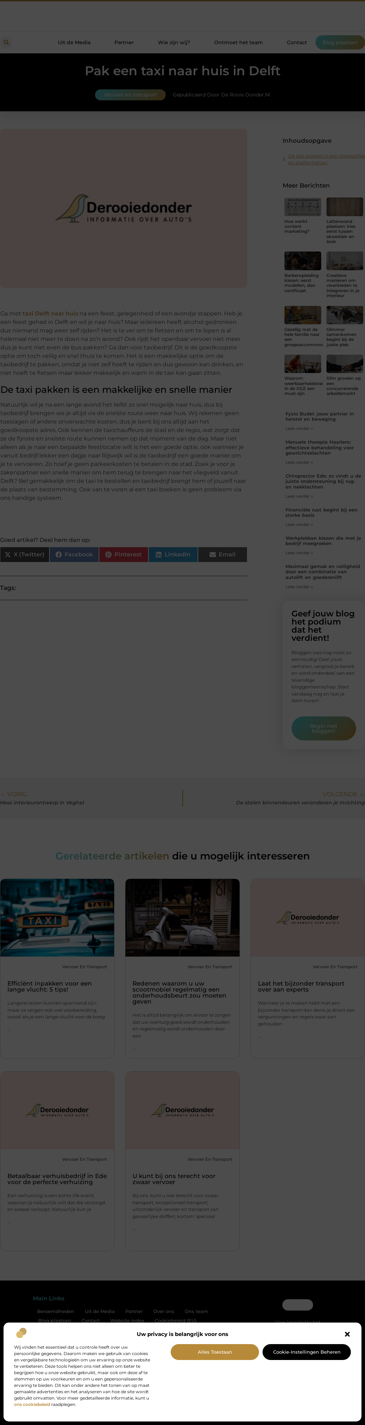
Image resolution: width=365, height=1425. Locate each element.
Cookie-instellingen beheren (307, 1352)
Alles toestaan (215, 1352)
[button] (347, 1334)
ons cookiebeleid (32, 1404)
